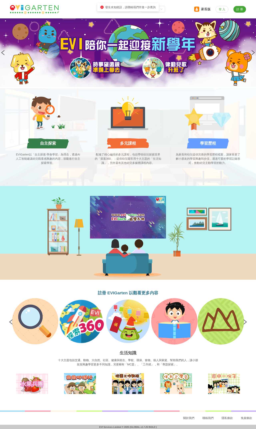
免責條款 (246, 418)
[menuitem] (188, 418)
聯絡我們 (208, 418)
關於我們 (188, 418)
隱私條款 (227, 418)
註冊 (240, 9)
